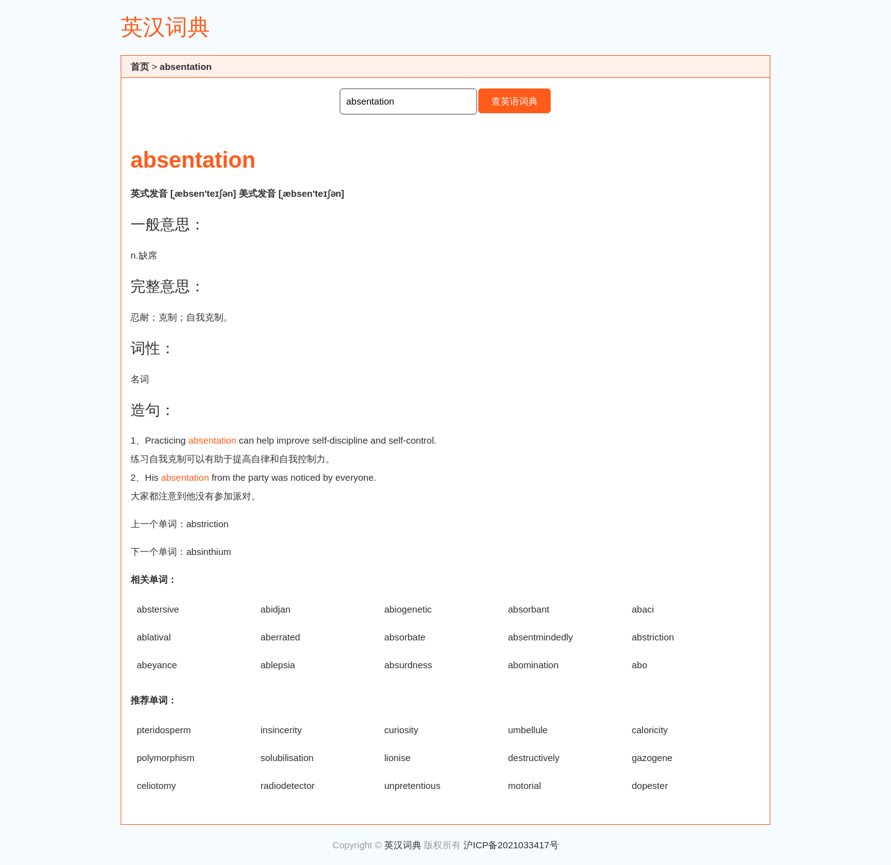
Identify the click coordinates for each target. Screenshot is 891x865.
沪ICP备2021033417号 (510, 845)
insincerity (281, 730)
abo (639, 665)
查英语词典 (514, 101)
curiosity (401, 730)
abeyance (157, 665)
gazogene (652, 757)
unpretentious (412, 785)
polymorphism (165, 757)
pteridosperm (164, 730)
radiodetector (287, 785)
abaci (643, 609)
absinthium (208, 551)
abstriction (207, 524)
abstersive (158, 609)
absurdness (408, 665)
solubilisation (287, 757)
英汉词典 (165, 27)
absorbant (528, 609)
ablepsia (277, 665)
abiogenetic (408, 609)
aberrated (280, 637)
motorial (524, 785)
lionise (397, 757)
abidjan (275, 609)
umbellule (528, 730)
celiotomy (156, 785)
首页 (140, 66)
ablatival (154, 637)
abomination (533, 665)
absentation (186, 66)
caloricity (650, 730)
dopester (650, 785)
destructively (533, 757)
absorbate (405, 637)
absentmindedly (540, 637)
